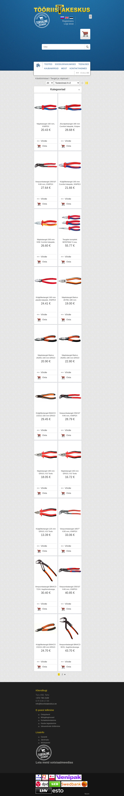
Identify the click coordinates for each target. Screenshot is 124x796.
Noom (87, 794)
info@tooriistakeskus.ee (46, 704)
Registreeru (68, 21)
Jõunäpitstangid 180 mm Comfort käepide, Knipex (70, 125)
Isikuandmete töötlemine (50, 726)
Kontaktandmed (78, 68)
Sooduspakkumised (65, 64)
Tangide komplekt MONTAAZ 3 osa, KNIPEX (69, 242)
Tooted (48, 64)
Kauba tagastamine (48, 723)
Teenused (83, 64)
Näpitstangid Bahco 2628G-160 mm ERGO (45, 356)
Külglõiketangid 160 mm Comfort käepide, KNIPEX (70, 183)
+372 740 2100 (42, 698)
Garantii (44, 737)
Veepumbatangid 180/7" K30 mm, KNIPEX (70, 530)
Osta (44, 146)
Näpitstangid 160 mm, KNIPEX (46, 125)
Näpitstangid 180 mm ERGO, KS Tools (46, 472)
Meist (64, 68)
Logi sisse (69, 24)
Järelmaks (45, 740)
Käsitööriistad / (42, 78)
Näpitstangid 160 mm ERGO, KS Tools (70, 472)
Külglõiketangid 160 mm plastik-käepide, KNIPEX (46, 298)
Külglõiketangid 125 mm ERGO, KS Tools (46, 530)
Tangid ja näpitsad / (59, 78)
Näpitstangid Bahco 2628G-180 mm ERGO (69, 356)
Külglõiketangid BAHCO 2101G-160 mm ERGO (46, 414)
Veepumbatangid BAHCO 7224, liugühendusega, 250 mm (45, 589)
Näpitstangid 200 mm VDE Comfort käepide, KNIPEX (45, 242)
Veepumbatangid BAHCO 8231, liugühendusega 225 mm (69, 647)
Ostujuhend (45, 714)
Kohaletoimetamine (48, 720)
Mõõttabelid (45, 743)
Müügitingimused (47, 717)
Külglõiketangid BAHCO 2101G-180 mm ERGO (46, 646)
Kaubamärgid (51, 68)
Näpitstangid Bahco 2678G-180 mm (70, 298)
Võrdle (44, 141)
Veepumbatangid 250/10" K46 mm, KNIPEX (45, 183)
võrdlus (84, 73)
